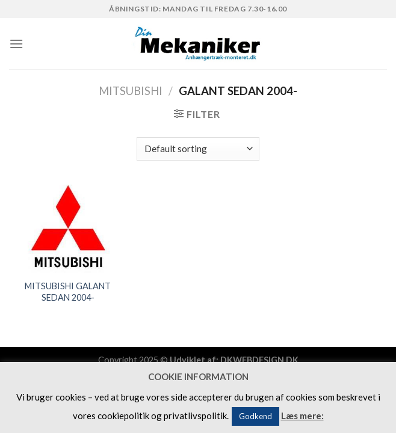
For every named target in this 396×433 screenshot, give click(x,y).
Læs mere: (302, 415)
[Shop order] (198, 149)
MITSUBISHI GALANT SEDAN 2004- (68, 291)
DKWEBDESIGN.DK (259, 360)
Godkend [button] (255, 416)
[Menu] (16, 43)
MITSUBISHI (130, 90)
